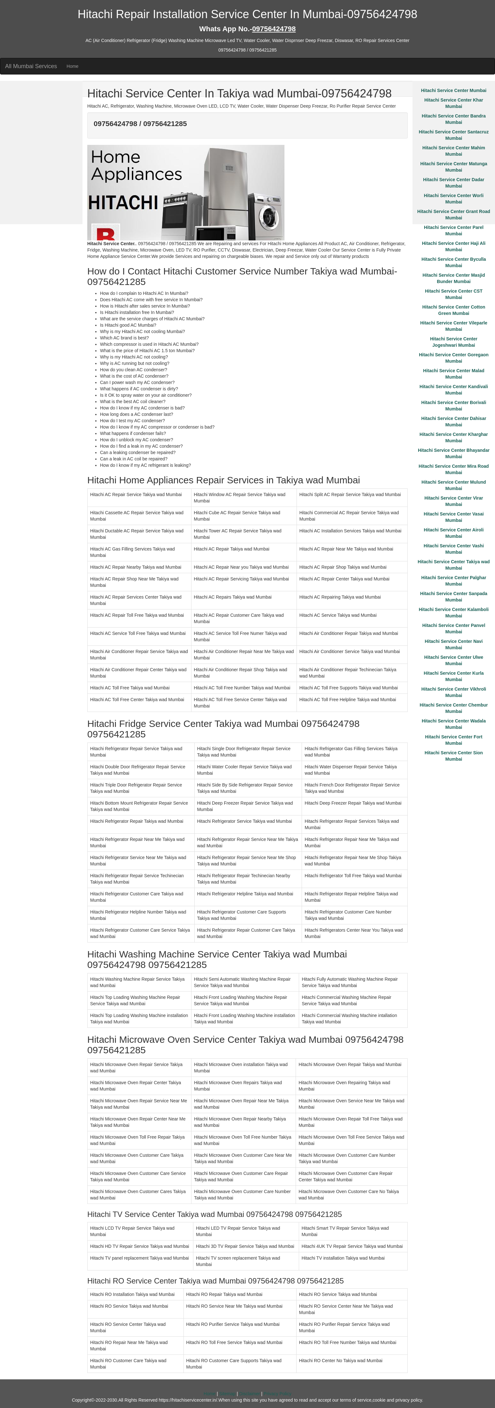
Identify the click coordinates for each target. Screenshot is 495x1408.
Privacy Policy (277, 1393)
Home (72, 66)
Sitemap (227, 1393)
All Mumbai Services (31, 66)
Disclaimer (249, 1393)
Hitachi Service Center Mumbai (453, 90)
